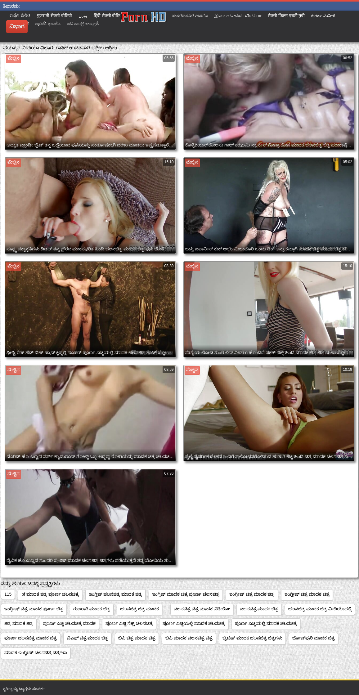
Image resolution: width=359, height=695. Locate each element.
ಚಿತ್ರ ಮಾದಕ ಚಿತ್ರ (18, 623)
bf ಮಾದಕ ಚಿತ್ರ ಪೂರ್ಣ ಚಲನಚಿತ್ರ (50, 594)
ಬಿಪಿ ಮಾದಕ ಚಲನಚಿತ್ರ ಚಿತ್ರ (189, 637)
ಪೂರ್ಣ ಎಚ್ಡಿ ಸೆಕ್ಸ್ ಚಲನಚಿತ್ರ (129, 623)
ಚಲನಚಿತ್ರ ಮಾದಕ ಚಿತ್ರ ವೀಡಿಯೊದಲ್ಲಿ (320, 608)
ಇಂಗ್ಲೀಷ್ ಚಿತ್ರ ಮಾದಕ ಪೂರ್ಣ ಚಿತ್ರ (33, 608)
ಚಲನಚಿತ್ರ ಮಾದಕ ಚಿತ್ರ (259, 608)
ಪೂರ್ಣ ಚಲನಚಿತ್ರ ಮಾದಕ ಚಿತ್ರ (30, 637)
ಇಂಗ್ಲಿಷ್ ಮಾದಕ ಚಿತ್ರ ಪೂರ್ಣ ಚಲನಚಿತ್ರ (185, 594)
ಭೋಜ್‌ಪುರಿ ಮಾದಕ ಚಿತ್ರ (313, 637)
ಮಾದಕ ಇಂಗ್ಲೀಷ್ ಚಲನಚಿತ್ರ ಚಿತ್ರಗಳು (35, 652)
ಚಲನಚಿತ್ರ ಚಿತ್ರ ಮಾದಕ (139, 608)
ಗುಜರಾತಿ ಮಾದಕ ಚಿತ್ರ (91, 608)
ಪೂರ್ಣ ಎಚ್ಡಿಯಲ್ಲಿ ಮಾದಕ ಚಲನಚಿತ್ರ (194, 623)
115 (7, 594)
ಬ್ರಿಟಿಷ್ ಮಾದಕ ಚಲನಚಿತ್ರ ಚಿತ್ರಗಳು (252, 637)
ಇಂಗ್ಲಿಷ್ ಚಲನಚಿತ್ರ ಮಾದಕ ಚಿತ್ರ (115, 594)
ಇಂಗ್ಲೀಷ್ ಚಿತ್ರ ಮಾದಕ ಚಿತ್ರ (252, 594)
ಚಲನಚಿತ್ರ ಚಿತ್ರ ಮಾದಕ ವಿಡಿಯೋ (202, 608)
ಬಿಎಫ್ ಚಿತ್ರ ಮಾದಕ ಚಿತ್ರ (88, 637)
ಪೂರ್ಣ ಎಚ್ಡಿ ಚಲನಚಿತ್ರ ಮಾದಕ (69, 623)
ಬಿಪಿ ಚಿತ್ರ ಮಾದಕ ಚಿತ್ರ (136, 637)
